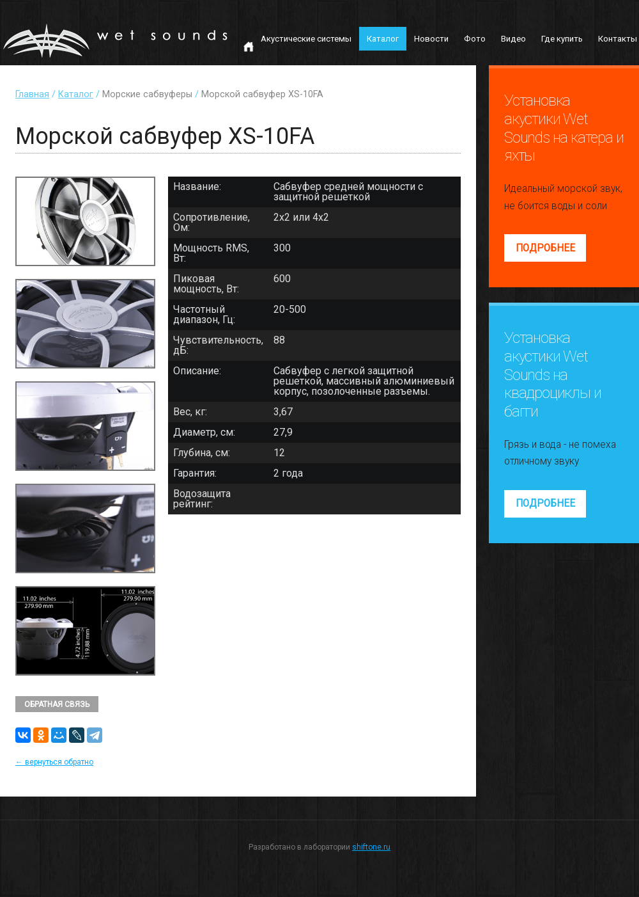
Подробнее (545, 248)
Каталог (383, 39)
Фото (475, 39)
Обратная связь (56, 704)
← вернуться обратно (54, 762)
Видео (513, 39)
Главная (32, 94)
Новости (431, 39)
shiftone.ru (371, 847)
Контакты (617, 39)
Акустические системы (306, 39)
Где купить (562, 39)
